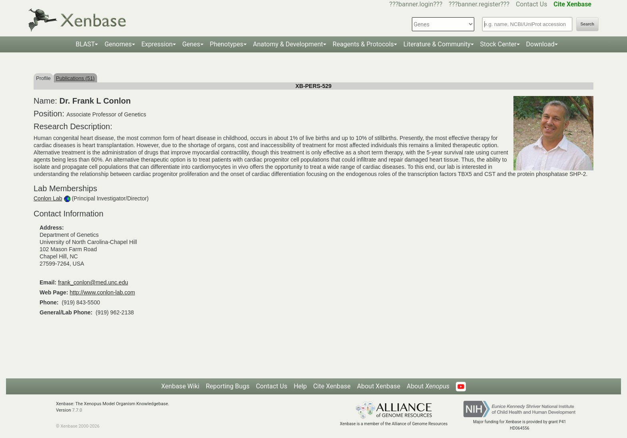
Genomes (118, 44)
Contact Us (531, 4)
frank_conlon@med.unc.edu (93, 282)
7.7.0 (77, 410)
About (428, 386)
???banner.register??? (479, 4)
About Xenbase (378, 386)
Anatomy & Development (288, 44)
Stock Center (498, 44)
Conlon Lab (48, 198)
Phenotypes (227, 44)
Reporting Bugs (228, 386)
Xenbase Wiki (180, 386)
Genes (191, 44)
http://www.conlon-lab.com (102, 292)
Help (300, 386)
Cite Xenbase (332, 386)
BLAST (85, 44)
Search (587, 24)
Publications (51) (75, 78)
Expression (157, 44)
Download (540, 44)
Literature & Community (437, 44)
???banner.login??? (416, 4)
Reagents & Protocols (363, 44)
